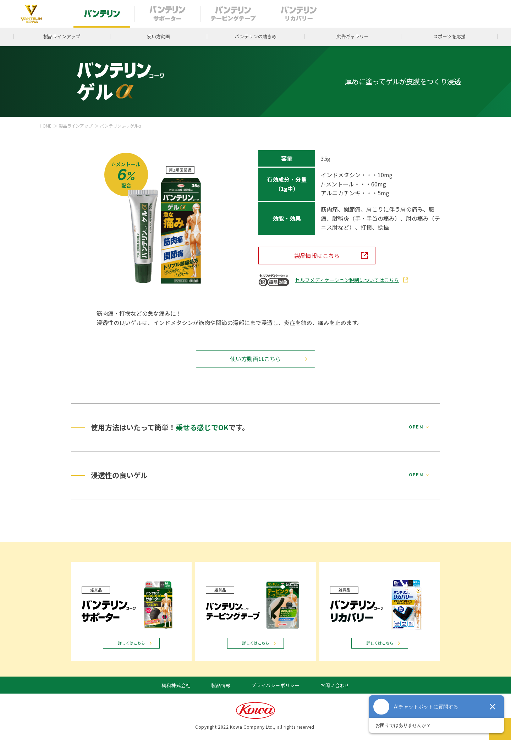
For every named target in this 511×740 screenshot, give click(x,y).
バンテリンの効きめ (255, 36)
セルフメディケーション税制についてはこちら (347, 280)
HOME (45, 126)
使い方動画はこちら (255, 358)
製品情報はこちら (317, 255)
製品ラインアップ (61, 36)
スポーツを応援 (449, 36)
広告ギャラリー (352, 36)
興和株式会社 (176, 685)
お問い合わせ (335, 685)
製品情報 (221, 685)
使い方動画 (158, 36)
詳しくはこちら (131, 643)
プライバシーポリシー (275, 685)
